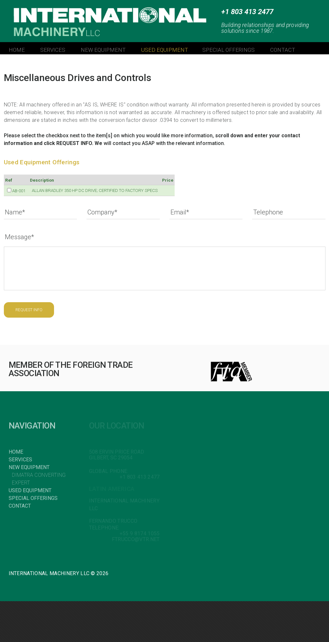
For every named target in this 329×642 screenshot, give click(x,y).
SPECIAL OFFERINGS (228, 50)
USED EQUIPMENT (164, 50)
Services (20, 460)
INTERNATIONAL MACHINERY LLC (87, 16)
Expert (21, 483)
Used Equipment (30, 490)
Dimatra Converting (39, 475)
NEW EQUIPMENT (103, 50)
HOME (17, 50)
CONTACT (282, 50)
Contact (20, 506)
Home (16, 452)
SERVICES (52, 50)
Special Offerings (33, 498)
